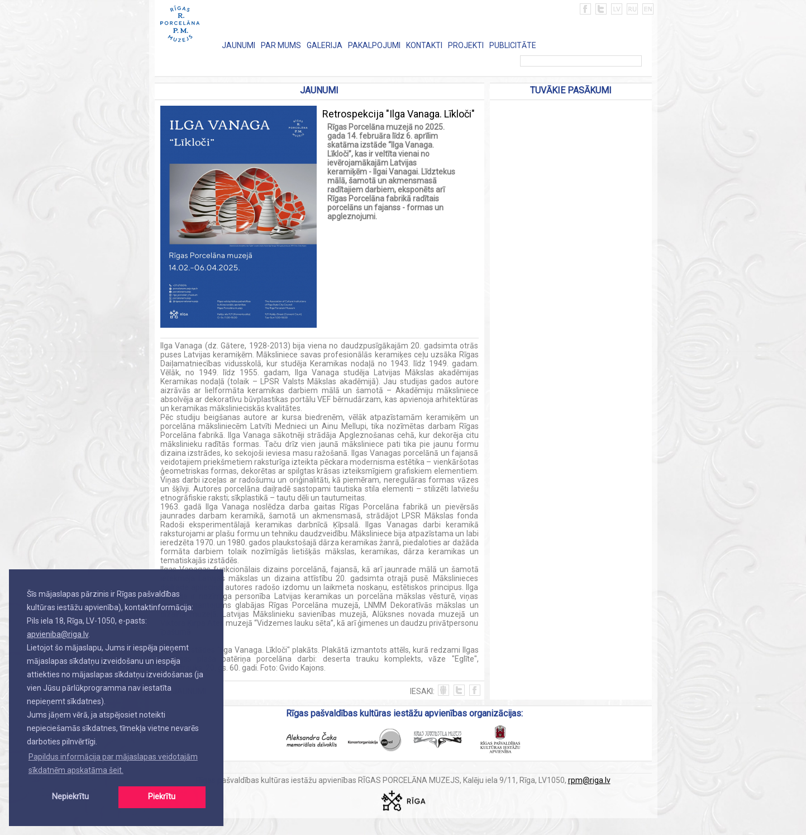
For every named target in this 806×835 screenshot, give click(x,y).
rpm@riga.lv (589, 780)
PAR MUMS (281, 45)
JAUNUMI (238, 45)
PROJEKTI (466, 45)
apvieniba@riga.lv (57, 634)
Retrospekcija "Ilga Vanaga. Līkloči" (398, 114)
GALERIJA (324, 45)
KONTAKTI (424, 45)
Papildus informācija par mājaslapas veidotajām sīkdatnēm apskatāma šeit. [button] (113, 763)
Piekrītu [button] (161, 796)
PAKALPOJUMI (374, 45)
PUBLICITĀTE (512, 45)
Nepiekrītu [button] (70, 796)
